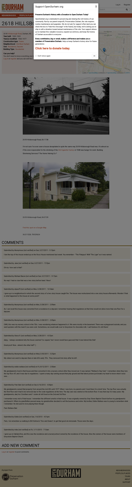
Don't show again (42, 56)
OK (94, 56)
